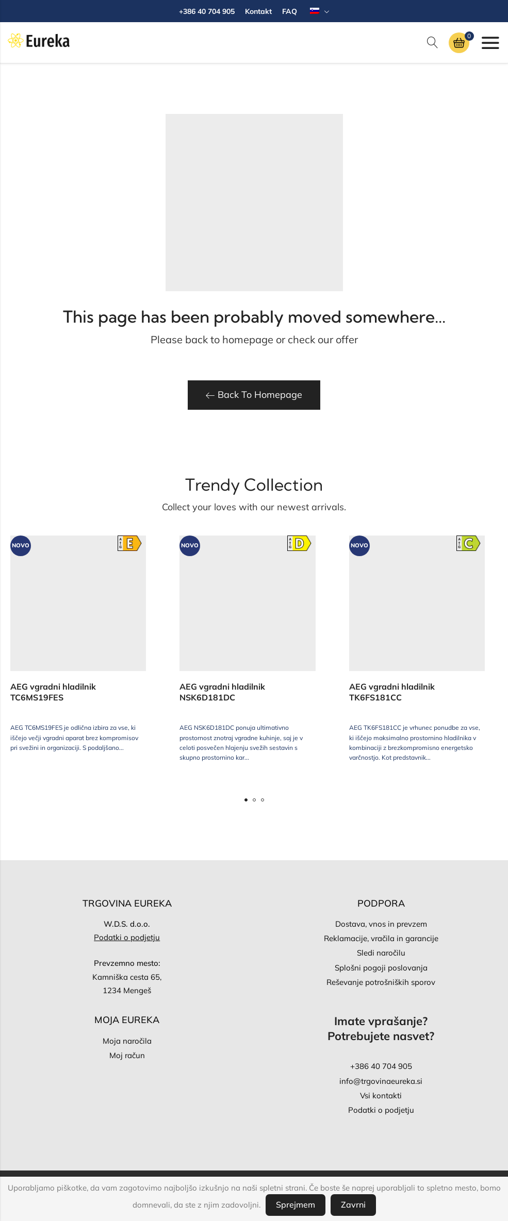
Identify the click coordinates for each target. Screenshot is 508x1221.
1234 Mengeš (127, 990)
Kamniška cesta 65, (126, 977)
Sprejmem (295, 1204)
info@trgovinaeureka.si (380, 1081)
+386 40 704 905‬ (381, 1066)
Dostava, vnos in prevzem (381, 924)
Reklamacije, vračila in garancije (381, 938)
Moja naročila (127, 1041)
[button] (246, 799)
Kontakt (258, 11)
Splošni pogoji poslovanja (381, 968)
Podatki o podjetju (127, 937)
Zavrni (353, 1204)
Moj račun (127, 1055)
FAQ (289, 11)
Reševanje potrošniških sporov (380, 982)
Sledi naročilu (381, 953)
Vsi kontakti (381, 1095)
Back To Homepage (254, 394)
